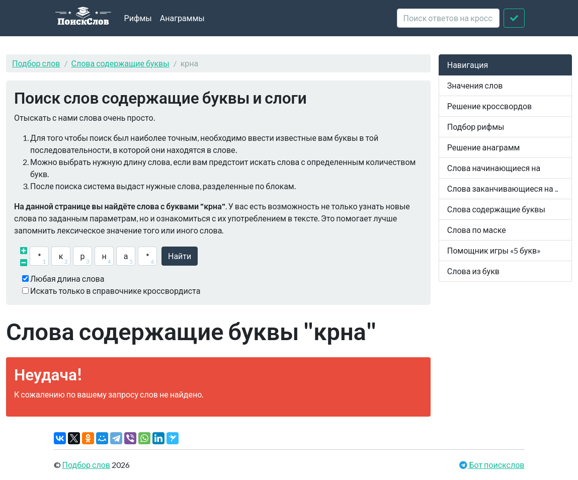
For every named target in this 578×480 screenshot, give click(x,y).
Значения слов (475, 85)
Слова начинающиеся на (494, 168)
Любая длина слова (67, 278)
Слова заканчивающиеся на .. (502, 188)
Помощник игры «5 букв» (494, 250)
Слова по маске (476, 229)
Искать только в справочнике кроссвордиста (115, 290)
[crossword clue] (448, 18)
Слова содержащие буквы (120, 63)
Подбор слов (36, 63)
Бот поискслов (495, 464)
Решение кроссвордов (489, 106)
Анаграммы (182, 18)
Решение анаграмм (483, 147)
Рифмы (138, 18)
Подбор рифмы (476, 126)
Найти (179, 256)
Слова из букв (473, 271)
